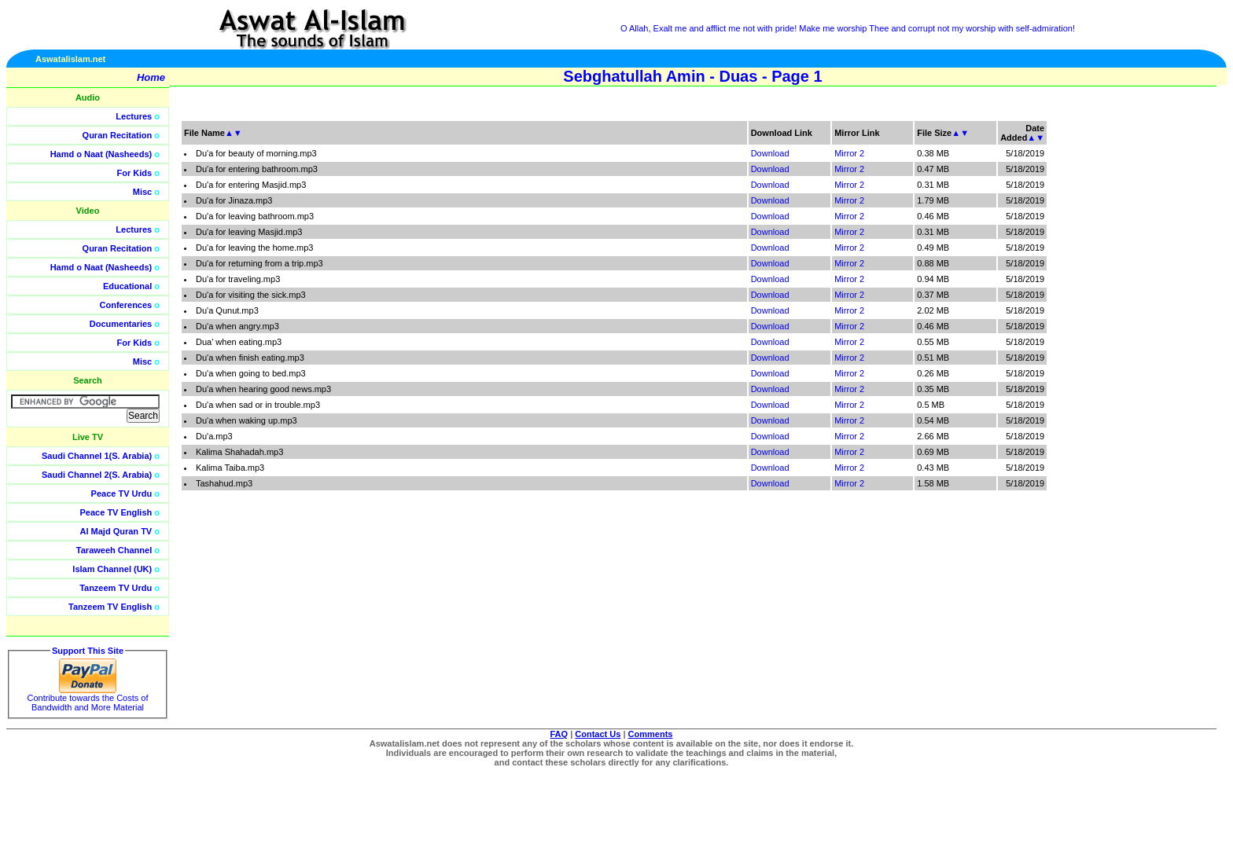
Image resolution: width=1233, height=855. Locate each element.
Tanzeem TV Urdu (115, 588)
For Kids (135, 173)
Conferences (126, 305)
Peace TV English (116, 512)
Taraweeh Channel (114, 550)
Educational (127, 286)
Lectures (134, 116)
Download (770, 153)
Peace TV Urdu (122, 493)
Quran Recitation (118, 135)
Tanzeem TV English (110, 606)
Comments (650, 734)
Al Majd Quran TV (116, 531)
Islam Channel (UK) (112, 569)
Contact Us (597, 734)
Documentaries (121, 323)
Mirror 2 (849, 153)
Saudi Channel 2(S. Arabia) (97, 474)
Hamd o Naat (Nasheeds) (101, 154)
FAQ (559, 734)
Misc (142, 191)
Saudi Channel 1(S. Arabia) (97, 456)
